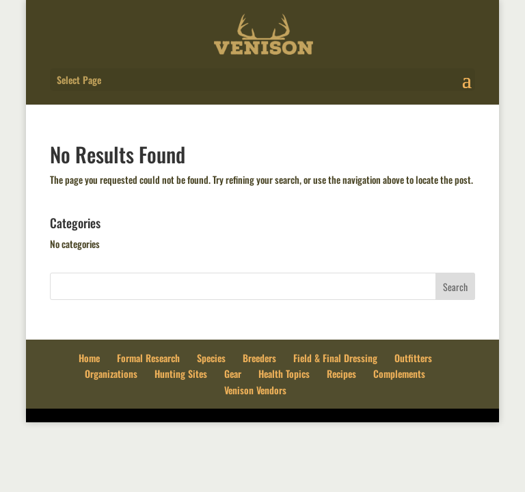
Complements (399, 373)
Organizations (111, 373)
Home (89, 358)
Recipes (341, 373)
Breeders (259, 358)
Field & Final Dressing (335, 358)
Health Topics (284, 373)
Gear (232, 373)
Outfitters (413, 358)
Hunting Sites (180, 373)
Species (211, 358)
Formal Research (148, 358)
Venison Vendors (255, 390)
